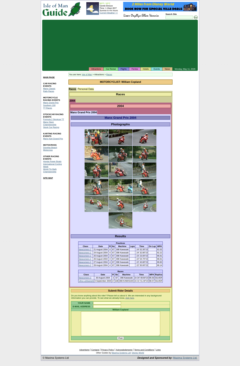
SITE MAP (48, 178)
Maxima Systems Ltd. (185, 362)
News (167, 69)
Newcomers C (85, 249)
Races (109, 74)
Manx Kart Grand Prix (53, 138)
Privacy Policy (107, 354)
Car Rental (111, 69)
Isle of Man (87, 74)
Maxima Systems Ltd (121, 357)
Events (157, 69)
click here (129, 298)
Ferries (135, 69)
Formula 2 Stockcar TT (53, 119)
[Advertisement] (120, 43)
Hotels (146, 69)
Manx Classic (49, 88)
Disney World (138, 357)
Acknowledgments (124, 354)
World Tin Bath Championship (50, 170)
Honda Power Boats (52, 161)
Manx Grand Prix (51, 102)
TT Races (47, 108)
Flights (124, 69)
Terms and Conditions (144, 354)
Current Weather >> (109, 13)
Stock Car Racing (51, 127)
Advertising (84, 354)
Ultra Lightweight (86, 281)
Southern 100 (49, 105)
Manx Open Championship (49, 123)
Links (158, 354)
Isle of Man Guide (55, 9)
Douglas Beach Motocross (50, 148)
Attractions (96, 69)
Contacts (95, 354)
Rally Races (48, 91)
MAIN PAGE (49, 77)
